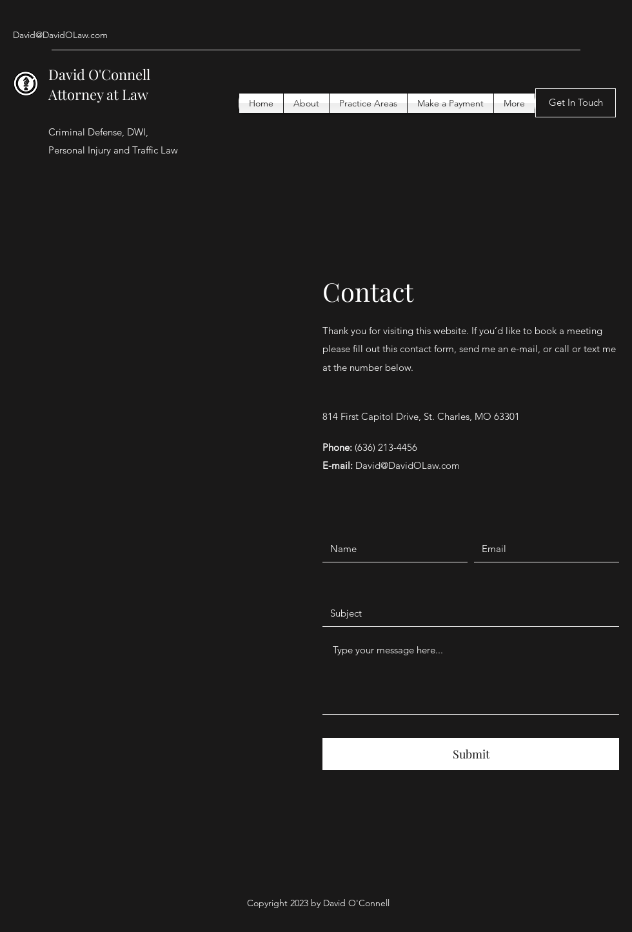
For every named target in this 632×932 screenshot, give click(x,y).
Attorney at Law (100, 94)
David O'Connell (102, 74)
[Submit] (470, 754)
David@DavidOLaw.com (60, 35)
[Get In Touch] (575, 102)
